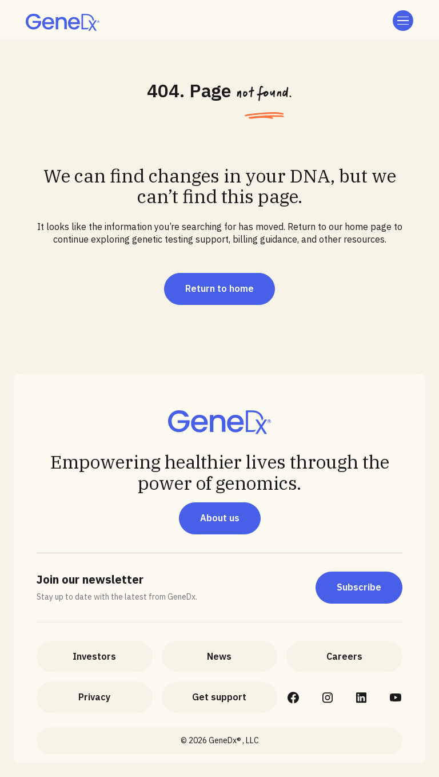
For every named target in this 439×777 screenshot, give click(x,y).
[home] (62, 22)
